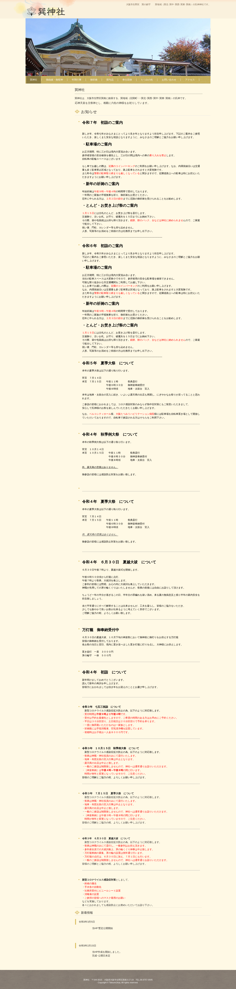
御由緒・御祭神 (54, 79)
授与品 (110, 79)
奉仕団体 (127, 79)
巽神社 (59, 19)
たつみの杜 (147, 79)
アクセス (190, 79)
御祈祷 (93, 79)
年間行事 (76, 79)
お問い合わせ (169, 79)
